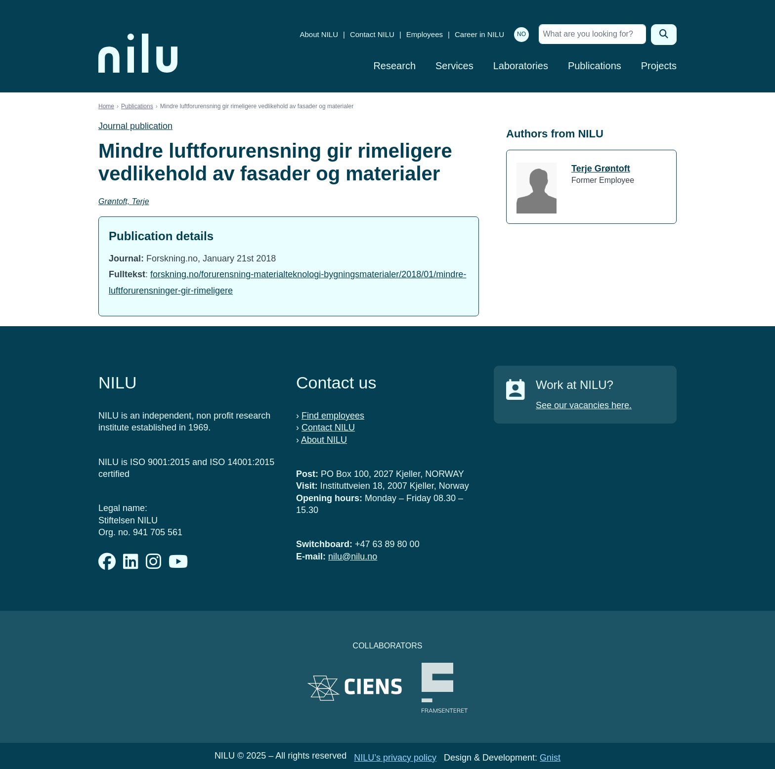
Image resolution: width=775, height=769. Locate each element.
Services (454, 65)
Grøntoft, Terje (123, 201)
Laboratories (520, 65)
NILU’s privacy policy (395, 758)
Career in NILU (479, 34)
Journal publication (135, 126)
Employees (424, 34)
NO (521, 34)
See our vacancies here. (584, 405)
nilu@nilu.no (352, 556)
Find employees (332, 416)
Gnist (550, 758)
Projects (659, 65)
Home (106, 106)
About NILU (319, 34)
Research (394, 65)
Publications (594, 65)
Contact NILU (372, 34)
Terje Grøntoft (600, 168)
